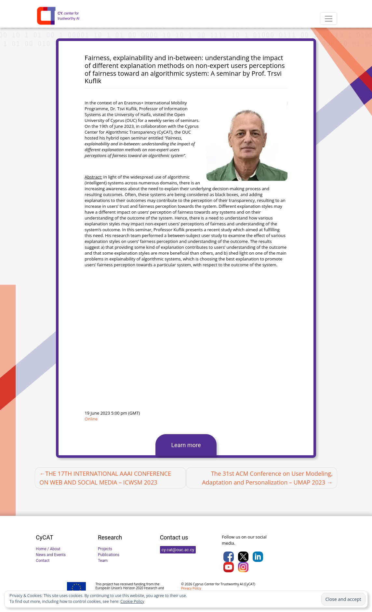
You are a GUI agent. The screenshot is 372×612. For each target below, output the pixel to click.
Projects (105, 549)
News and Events (51, 554)
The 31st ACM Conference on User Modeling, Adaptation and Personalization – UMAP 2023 (267, 478)
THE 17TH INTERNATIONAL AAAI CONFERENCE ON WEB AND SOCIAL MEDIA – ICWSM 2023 (105, 478)
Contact (42, 560)
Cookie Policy (132, 601)
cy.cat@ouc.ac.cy (178, 549)
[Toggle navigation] (328, 18)
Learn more (186, 445)
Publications (108, 554)
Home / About (48, 549)
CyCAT (249, 584)
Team (103, 560)
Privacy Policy (191, 588)
